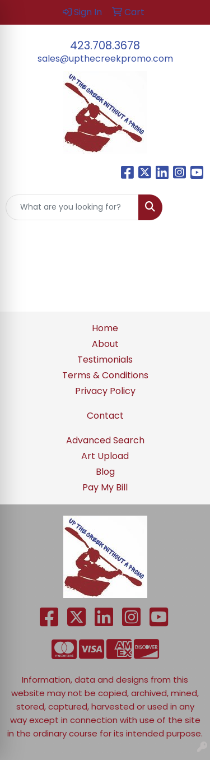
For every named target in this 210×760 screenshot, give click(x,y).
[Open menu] (187, 207)
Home (105, 328)
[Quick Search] (72, 207)
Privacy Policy (105, 390)
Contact (105, 415)
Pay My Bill (105, 487)
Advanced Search (105, 440)
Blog (105, 471)
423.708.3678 (105, 45)
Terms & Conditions (105, 375)
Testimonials (105, 359)
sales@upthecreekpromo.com (105, 58)
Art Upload (105, 455)
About (105, 343)
